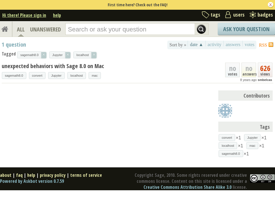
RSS (263, 45)
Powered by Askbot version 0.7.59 (32, 181)
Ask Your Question (246, 29)
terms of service (86, 175)
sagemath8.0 (14, 75)
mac (95, 75)
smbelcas (265, 80)
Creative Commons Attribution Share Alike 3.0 (187, 187)
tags (215, 14)
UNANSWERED (45, 29)
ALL (21, 29)
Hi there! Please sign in (24, 15)
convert (37, 75)
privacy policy (53, 175)
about (5, 175)
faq (19, 175)
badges (265, 14)
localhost (76, 75)
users (239, 14)
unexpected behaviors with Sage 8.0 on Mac (53, 66)
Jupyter (56, 75)
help (57, 15)
